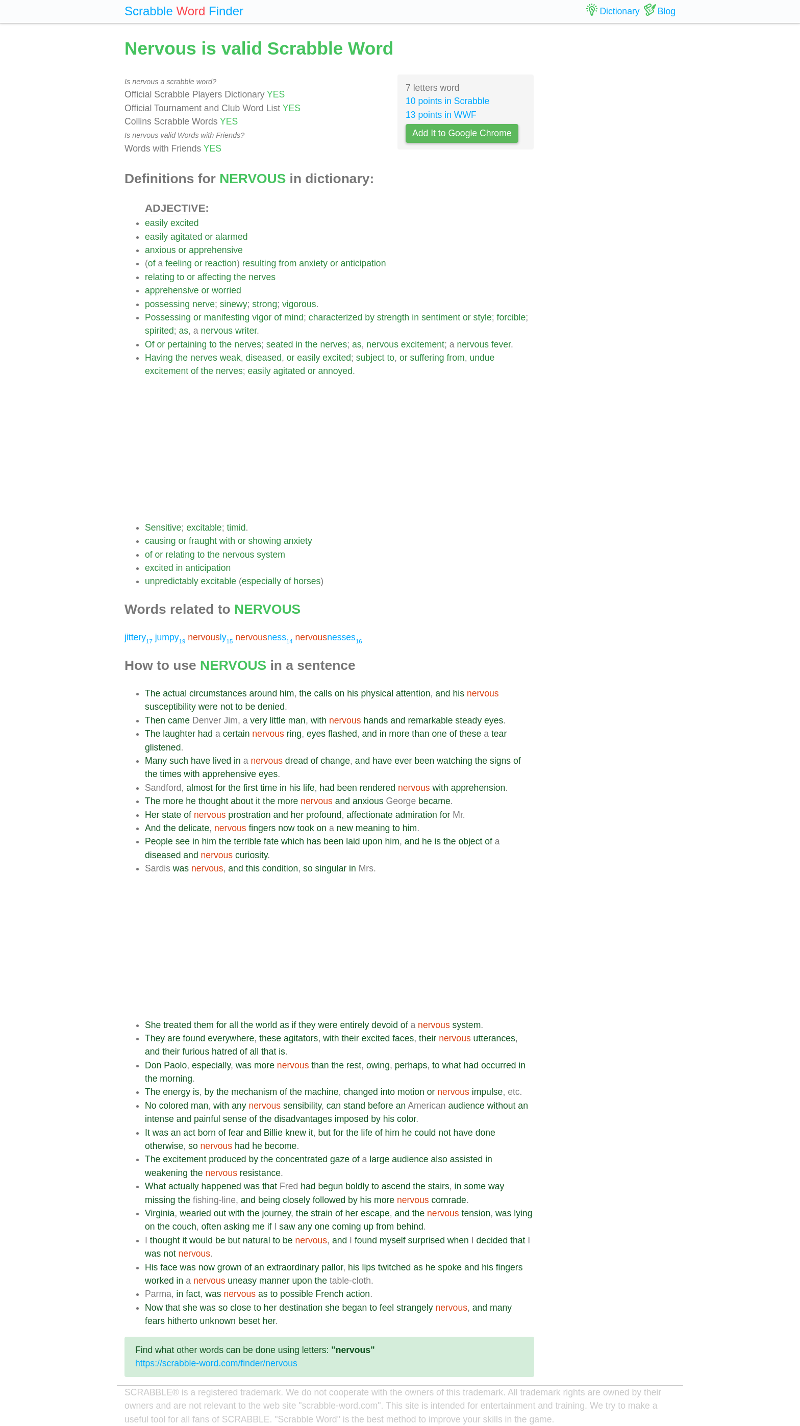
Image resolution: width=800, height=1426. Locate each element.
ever (403, 761)
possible (296, 1294)
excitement (422, 344)
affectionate (369, 815)
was (181, 868)
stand (354, 1105)
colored (173, 1105)
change (335, 761)
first (250, 788)
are (173, 1038)
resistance (260, 1173)
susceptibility (170, 707)
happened (221, 1186)
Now (154, 1308)
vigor (261, 317)
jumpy (170, 637)
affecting (214, 277)
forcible (511, 317)
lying (523, 1213)
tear (499, 734)
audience (466, 1105)
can (334, 1105)
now (286, 828)
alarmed (231, 237)
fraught (203, 541)
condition (280, 868)
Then (155, 720)
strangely (414, 1308)
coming (346, 1226)
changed (360, 1092)
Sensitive (163, 527)
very (258, 720)
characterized (336, 317)
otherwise (164, 1146)
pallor (332, 1267)
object (470, 841)
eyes (493, 720)
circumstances (217, 693)
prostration (249, 815)
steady (468, 720)
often (211, 1226)
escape (375, 1213)
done (485, 1133)
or (209, 237)
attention (413, 693)
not (226, 707)
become (281, 1146)
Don (153, 1065)
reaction (221, 263)
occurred (498, 1065)
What (155, 1186)
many (501, 1308)
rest (353, 1065)
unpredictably (171, 581)
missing (160, 1200)
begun (330, 1186)
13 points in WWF (441, 115)
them (204, 1025)
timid (236, 527)
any (239, 1105)
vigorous (299, 304)
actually (183, 1186)
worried (226, 290)
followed (329, 1200)
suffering (427, 358)
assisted (466, 1159)
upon (373, 841)
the (240, 277)
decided (492, 1240)
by (369, 317)
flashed (342, 734)
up (368, 1226)
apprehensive (216, 250)
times (170, 774)
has (314, 841)
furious (195, 1051)
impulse (487, 1092)
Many (156, 761)
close (240, 1308)
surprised (426, 1240)
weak (230, 358)
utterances (494, 1038)
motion (410, 1092)
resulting (259, 263)
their (350, 1038)
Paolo (175, 1065)
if (294, 1025)
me (258, 1226)
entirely (354, 1025)
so (308, 868)
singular (331, 868)
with (227, 541)
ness (264, 637)
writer (246, 331)
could (425, 1133)
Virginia (159, 1213)
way (496, 1186)
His (151, 1267)
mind (294, 317)
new (345, 828)
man (297, 720)
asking (237, 1226)
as (184, 331)
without (501, 1105)
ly (210, 637)
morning (176, 1078)
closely (296, 1200)
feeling (178, 263)
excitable (203, 527)
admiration (416, 815)
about (242, 801)
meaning (373, 828)
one (439, 734)
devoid (384, 1025)
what (451, 1065)
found (194, 1038)
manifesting (226, 317)
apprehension (478, 788)
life (309, 788)
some (475, 1186)
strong (264, 304)
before (380, 1105)
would (201, 1240)
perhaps (411, 1065)
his (353, 693)
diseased (264, 358)
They (155, 1038)
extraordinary (293, 1267)
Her (152, 815)
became (434, 801)
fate (271, 841)
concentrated (302, 1159)
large (379, 1159)
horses (306, 581)
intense (159, 1119)
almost (199, 788)
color (406, 1119)
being (269, 1200)
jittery (138, 637)
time (268, 788)
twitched (394, 1267)
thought (213, 801)
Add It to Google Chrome (462, 133)
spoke (450, 1267)
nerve (203, 304)
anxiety (313, 263)
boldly (357, 1186)
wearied (195, 1213)
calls (323, 693)
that (268, 1051)
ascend (396, 1186)
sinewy (233, 304)
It (147, 1133)
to (181, 277)
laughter (179, 734)
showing (265, 541)
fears (155, 1321)
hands (375, 720)
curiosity (251, 855)
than (420, 734)
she (190, 1308)
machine (322, 1092)
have (200, 761)
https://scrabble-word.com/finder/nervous (216, 1363)
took (305, 828)
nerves (262, 277)
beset (249, 1321)
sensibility (302, 1105)
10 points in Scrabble (447, 101)
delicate (194, 828)
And (153, 828)
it (258, 801)
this (253, 868)
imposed (352, 1119)
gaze (339, 1159)
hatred (224, 1051)
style (482, 317)
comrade (448, 1200)
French (330, 1294)
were (208, 707)
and (442, 693)
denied (271, 707)
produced (227, 1159)
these (470, 734)
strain (322, 1213)
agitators (301, 1038)
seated (279, 344)
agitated (186, 237)
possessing (167, 304)
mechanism (254, 1092)
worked (159, 1280)
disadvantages (303, 1119)
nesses (328, 637)
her (297, 815)
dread (296, 761)
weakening (166, 1173)
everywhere (231, 1038)
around (263, 693)
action (358, 1294)
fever (501, 344)
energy (176, 1092)
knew (295, 1133)
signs (500, 761)
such (178, 761)
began (354, 1308)
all (233, 1025)
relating (159, 277)
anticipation (363, 263)
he (191, 801)
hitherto (182, 1321)
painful (207, 1119)
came (179, 720)
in (415, 317)
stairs (438, 1186)
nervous (217, 331)
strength (393, 317)
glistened (163, 747)
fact (193, 1294)
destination (300, 1308)
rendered (377, 788)
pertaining (187, 344)
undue (481, 358)
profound (323, 815)
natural (256, 1240)
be (250, 707)
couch (184, 1226)
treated (177, 1025)
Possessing (168, 317)
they (306, 1025)
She (153, 1025)
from (287, 263)
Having (159, 358)
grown (229, 1267)
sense (235, 1119)
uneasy (242, 1280)
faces (403, 1038)
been (424, 761)
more (399, 734)
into (388, 1092)
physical (377, 693)
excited (184, 223)
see (183, 841)
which (292, 841)
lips (369, 1267)
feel (387, 1308)
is (437, 841)
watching (454, 761)
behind (409, 1226)
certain (236, 734)
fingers (262, 828)
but (324, 1133)
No (151, 1105)
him (287, 693)
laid (353, 841)
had (205, 734)
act (189, 1133)
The (152, 693)
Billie (273, 1133)
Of (150, 344)
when (458, 1240)
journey (276, 1213)
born (207, 1133)
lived (222, 761)
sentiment (440, 317)
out (220, 1213)
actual (175, 693)
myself (393, 1240)
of (152, 263)
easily (156, 223)
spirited (159, 331)
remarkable (430, 720)
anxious (160, 250)
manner (274, 1280)
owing (378, 1065)
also (439, 1159)
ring (294, 734)
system (271, 554)
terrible (247, 841)
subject (370, 358)
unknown (218, 1321)
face (168, 1267)
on (340, 693)
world (266, 1025)
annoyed (335, 371)
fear (235, 1133)
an (401, 1105)
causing (160, 541)
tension (476, 1213)
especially (261, 581)
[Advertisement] (339, 449)
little (277, 720)
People (159, 841)
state (171, 815)
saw (287, 1226)
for (220, 788)
